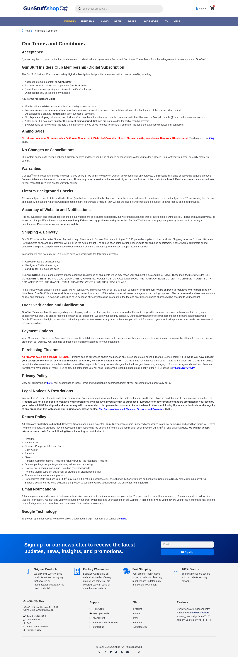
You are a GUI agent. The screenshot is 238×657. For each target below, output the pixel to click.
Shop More (150, 21)
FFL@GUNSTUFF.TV (184, 368)
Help (177, 21)
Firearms (87, 21)
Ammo (105, 21)
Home (27, 31)
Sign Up (187, 551)
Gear (117, 21)
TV (166, 21)
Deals (132, 21)
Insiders (70, 21)
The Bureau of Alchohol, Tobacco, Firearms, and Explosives (133, 409)
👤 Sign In (201, 8)
